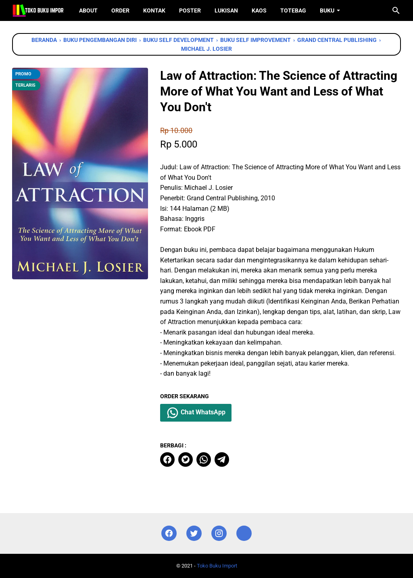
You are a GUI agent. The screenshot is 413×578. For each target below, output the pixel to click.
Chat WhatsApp (195, 412)
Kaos (259, 10)
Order (120, 10)
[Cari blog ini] (396, 10)
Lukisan (226, 10)
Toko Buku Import (217, 566)
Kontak (154, 10)
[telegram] (222, 459)
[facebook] (167, 459)
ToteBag (293, 10)
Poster (190, 10)
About (88, 10)
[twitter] (185, 459)
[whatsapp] (203, 459)
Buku (327, 10)
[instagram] (219, 533)
